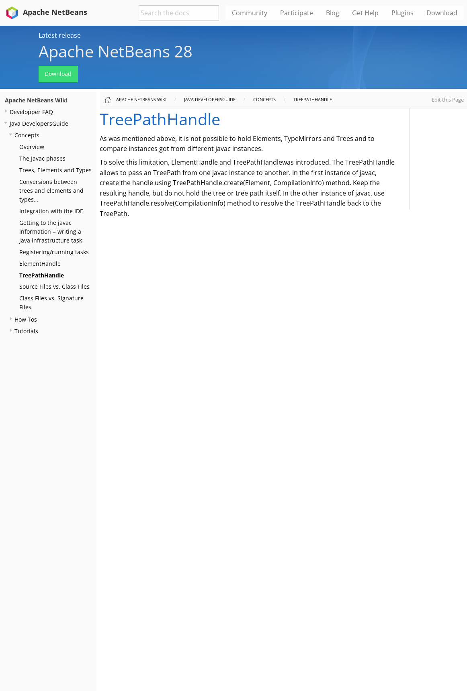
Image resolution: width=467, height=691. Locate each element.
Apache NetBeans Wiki (36, 100)
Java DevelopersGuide (39, 123)
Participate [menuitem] (296, 12)
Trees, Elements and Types (55, 170)
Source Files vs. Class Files (54, 286)
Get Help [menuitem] (365, 12)
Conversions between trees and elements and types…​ (51, 190)
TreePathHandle (41, 275)
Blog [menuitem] (332, 12)
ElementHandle (40, 263)
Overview (31, 147)
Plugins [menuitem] (402, 12)
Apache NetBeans (45, 12)
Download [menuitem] (441, 12)
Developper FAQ (31, 112)
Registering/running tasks (54, 252)
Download (58, 73)
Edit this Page (448, 99)
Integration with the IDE (51, 211)
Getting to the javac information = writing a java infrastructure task (50, 231)
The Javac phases (42, 158)
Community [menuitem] (249, 12)
